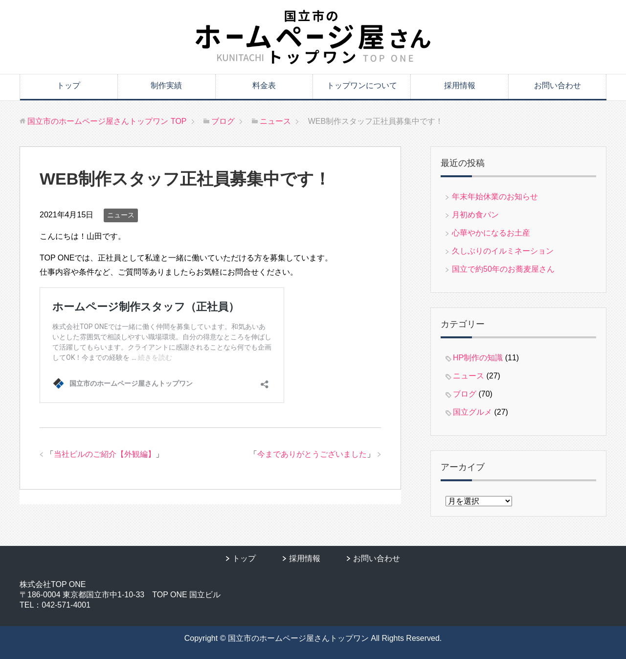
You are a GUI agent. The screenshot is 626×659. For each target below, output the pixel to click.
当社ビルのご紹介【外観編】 (105, 454)
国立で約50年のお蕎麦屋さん (503, 269)
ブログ (464, 394)
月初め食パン (475, 215)
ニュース (120, 215)
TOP (106, 121)
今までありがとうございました (312, 454)
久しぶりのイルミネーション (503, 251)
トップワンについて (362, 85)
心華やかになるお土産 (491, 233)
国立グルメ (472, 412)
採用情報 (459, 85)
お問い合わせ (557, 85)
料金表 (264, 85)
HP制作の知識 (478, 357)
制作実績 (166, 85)
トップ (68, 85)
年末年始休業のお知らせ (495, 196)
